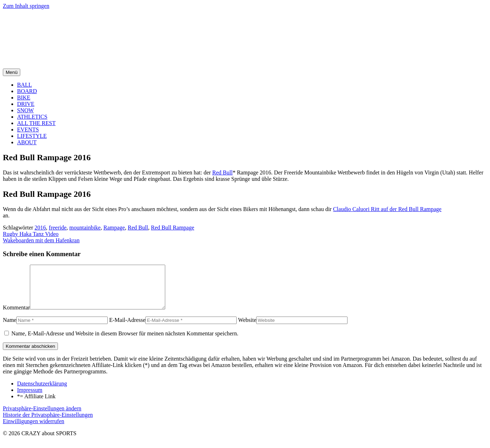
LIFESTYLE (32, 136)
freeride (57, 228)
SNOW (25, 110)
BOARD (27, 91)
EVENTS (28, 129)
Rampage (114, 228)
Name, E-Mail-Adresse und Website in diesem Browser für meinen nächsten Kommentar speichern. (124, 342)
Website (247, 328)
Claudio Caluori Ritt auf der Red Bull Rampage (387, 209)
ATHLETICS (32, 117)
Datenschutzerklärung (42, 392)
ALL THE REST (36, 123)
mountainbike (85, 228)
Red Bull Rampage (172, 228)
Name (9, 328)
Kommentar (16, 316)
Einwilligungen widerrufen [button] (33, 430)
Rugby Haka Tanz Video (31, 234)
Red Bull (222, 172)
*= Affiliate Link (36, 405)
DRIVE (25, 104)
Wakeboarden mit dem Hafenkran (41, 240)
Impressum (29, 398)
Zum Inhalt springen (26, 6)
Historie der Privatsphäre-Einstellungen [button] (48, 423)
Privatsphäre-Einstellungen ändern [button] (42, 417)
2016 (40, 228)
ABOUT (27, 142)
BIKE (23, 98)
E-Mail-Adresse (127, 328)
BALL (24, 85)
